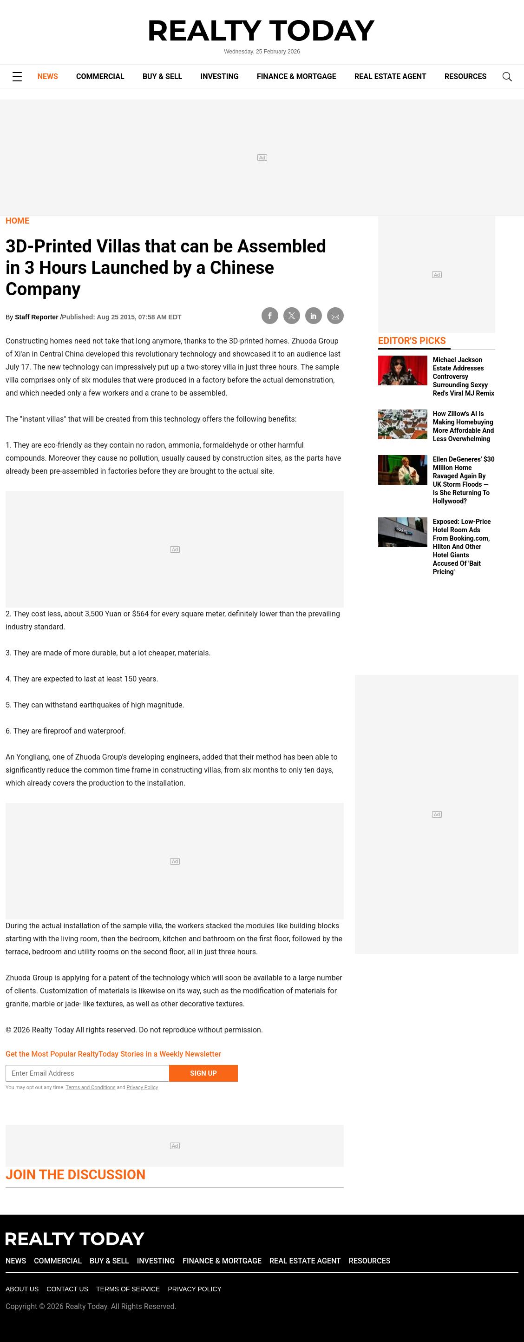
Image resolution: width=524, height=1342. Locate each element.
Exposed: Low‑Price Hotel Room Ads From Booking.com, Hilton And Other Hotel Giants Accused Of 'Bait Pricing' (462, 546)
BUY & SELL (162, 76)
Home (17, 220)
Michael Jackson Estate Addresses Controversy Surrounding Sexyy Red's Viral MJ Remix (463, 376)
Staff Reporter (37, 317)
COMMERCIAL (100, 76)
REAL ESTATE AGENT (390, 76)
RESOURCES (465, 76)
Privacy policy (194, 1289)
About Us (22, 1289)
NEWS (48, 76)
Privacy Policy (142, 1087)
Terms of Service (128, 1289)
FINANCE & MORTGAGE (296, 76)
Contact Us (67, 1289)
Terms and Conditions (90, 1087)
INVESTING (220, 76)
